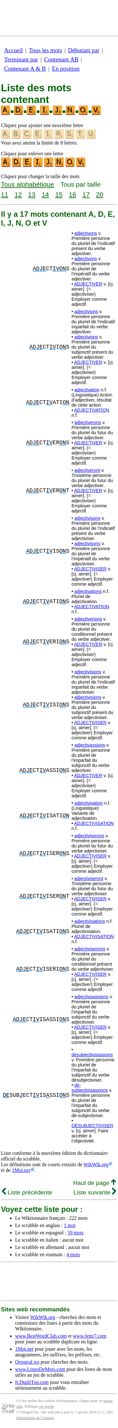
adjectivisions (87, 671)
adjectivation (86, 389)
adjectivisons (87, 518)
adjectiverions (88, 618)
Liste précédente (27, 1192)
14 (45, 194)
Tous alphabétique (27, 184)
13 (31, 194)
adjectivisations (89, 921)
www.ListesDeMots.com (40, 1369)
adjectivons (85, 233)
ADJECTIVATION (91, 410)
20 (99, 194)
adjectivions (86, 311)
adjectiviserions (89, 948)
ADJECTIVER (88, 283)
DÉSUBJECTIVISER (92, 1125)
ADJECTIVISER (90, 568)
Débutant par (83, 50)
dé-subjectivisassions (89, 1088)
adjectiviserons (89, 835)
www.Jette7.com (89, 1336)
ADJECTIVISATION (94, 823)
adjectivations (88, 591)
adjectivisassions (91, 996)
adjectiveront (87, 470)
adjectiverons (87, 422)
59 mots (76, 1232)
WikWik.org (95, 1164)
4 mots (73, 1254)
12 (18, 194)
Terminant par (21, 59)
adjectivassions (89, 745)
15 (59, 194)
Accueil (13, 50)
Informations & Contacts (35, 1418)
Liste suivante (94, 1192)
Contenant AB (61, 59)
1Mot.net (21, 1170)
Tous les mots (45, 50)
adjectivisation (88, 803)
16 (72, 194)
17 (86, 194)
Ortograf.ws (27, 1362)
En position (66, 68)
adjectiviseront (88, 878)
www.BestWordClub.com (41, 1336)
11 (4, 194)
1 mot (70, 1225)
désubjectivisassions (92, 1054)
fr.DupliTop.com (31, 1382)
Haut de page (94, 1183)
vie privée (46, 1406)
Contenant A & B (25, 68)
